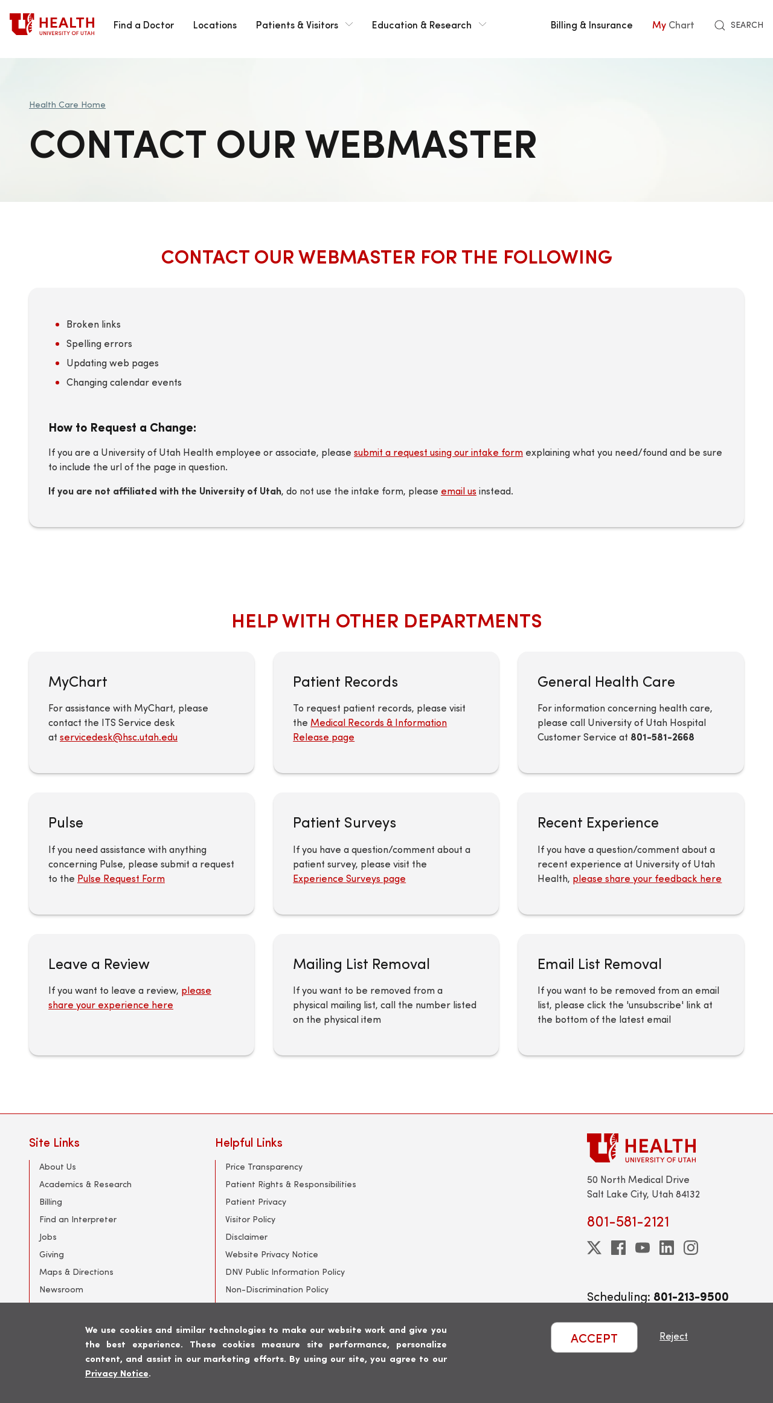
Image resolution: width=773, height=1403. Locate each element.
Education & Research (429, 24)
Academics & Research (85, 1184)
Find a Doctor (144, 24)
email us (458, 490)
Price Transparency (264, 1166)
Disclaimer (246, 1236)
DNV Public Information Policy (285, 1271)
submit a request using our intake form (438, 452)
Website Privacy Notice (271, 1254)
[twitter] (594, 1247)
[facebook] (618, 1247)
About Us (57, 1166)
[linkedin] (666, 1247)
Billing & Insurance (592, 24)
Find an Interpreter (78, 1219)
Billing (50, 1201)
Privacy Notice (117, 1372)
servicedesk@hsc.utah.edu (119, 736)
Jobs (48, 1236)
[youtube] (642, 1247)
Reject (673, 1335)
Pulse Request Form (121, 878)
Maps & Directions (76, 1271)
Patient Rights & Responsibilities (290, 1184)
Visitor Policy (250, 1219)
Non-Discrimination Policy (277, 1289)
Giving (51, 1254)
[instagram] (691, 1247)
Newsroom (61, 1289)
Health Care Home (67, 104)
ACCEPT (594, 1337)
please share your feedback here (647, 878)
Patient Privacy (255, 1201)
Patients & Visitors (304, 24)
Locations (215, 24)
